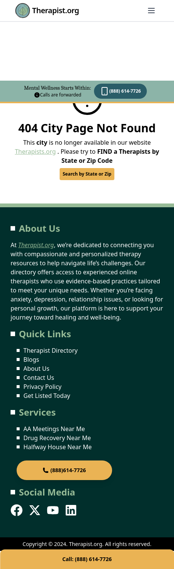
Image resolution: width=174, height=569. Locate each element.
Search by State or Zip (87, 174)
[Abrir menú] (151, 10)
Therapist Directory (50, 350)
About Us (36, 368)
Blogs (31, 359)
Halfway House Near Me (57, 447)
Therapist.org (47, 10)
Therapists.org (35, 151)
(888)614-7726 (64, 470)
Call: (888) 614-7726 (87, 559)
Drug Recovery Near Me (57, 438)
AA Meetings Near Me (54, 429)
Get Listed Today (46, 396)
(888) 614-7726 (120, 91)
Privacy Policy (42, 386)
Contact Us (38, 377)
